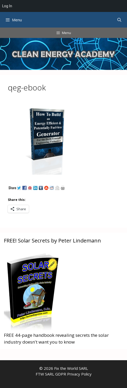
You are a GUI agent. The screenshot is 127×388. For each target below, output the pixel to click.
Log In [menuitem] (7, 6)
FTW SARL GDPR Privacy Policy (64, 374)
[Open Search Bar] (119, 20)
